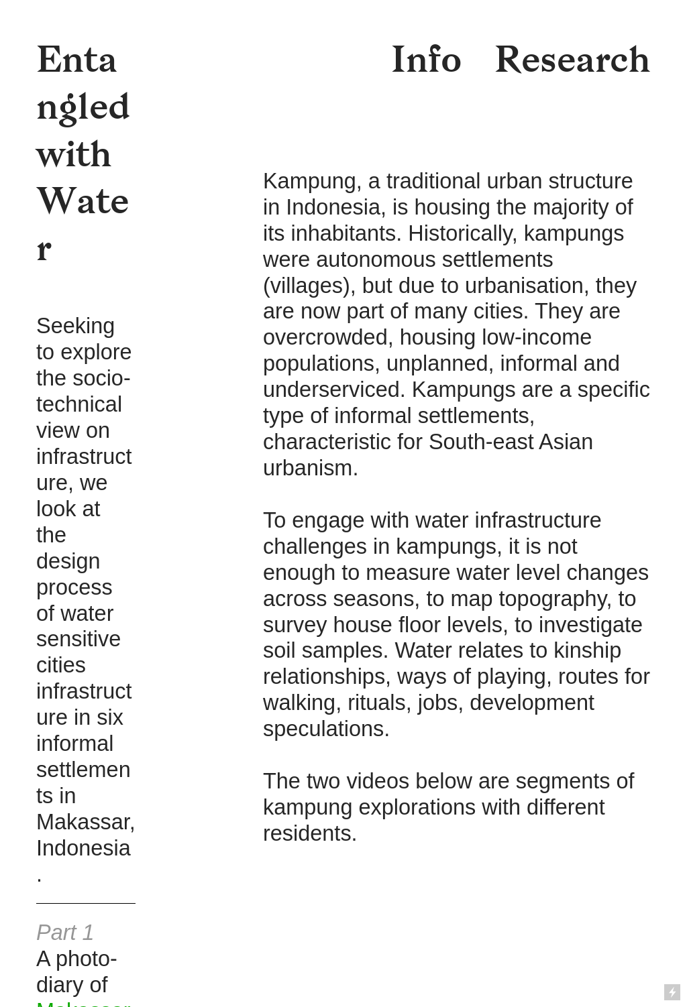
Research (572, 59)
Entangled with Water (83, 154)
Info (426, 59)
